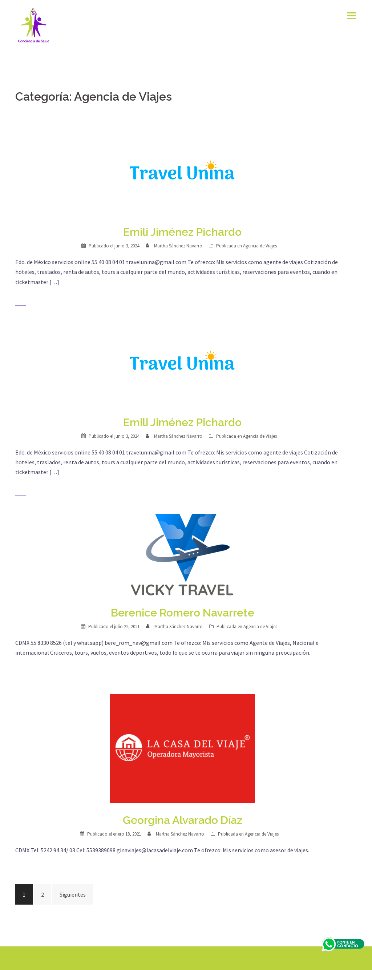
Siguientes (73, 894)
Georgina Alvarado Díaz (182, 820)
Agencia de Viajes (260, 246)
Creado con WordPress (43, 958)
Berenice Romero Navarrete (182, 612)
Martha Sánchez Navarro (178, 246)
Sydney (99, 958)
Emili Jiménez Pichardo (182, 232)
